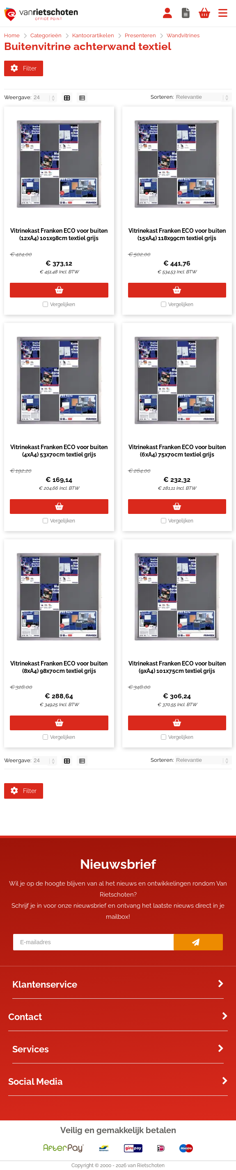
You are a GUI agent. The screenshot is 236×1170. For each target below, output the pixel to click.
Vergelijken (62, 304)
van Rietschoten (146, 1165)
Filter (24, 68)
